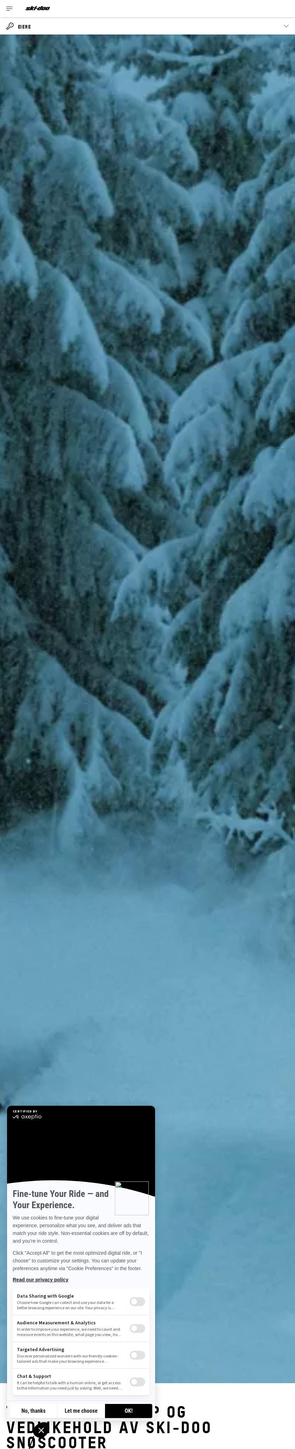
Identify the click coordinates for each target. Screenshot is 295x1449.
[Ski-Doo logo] (37, 8)
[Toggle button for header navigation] (9, 8)
